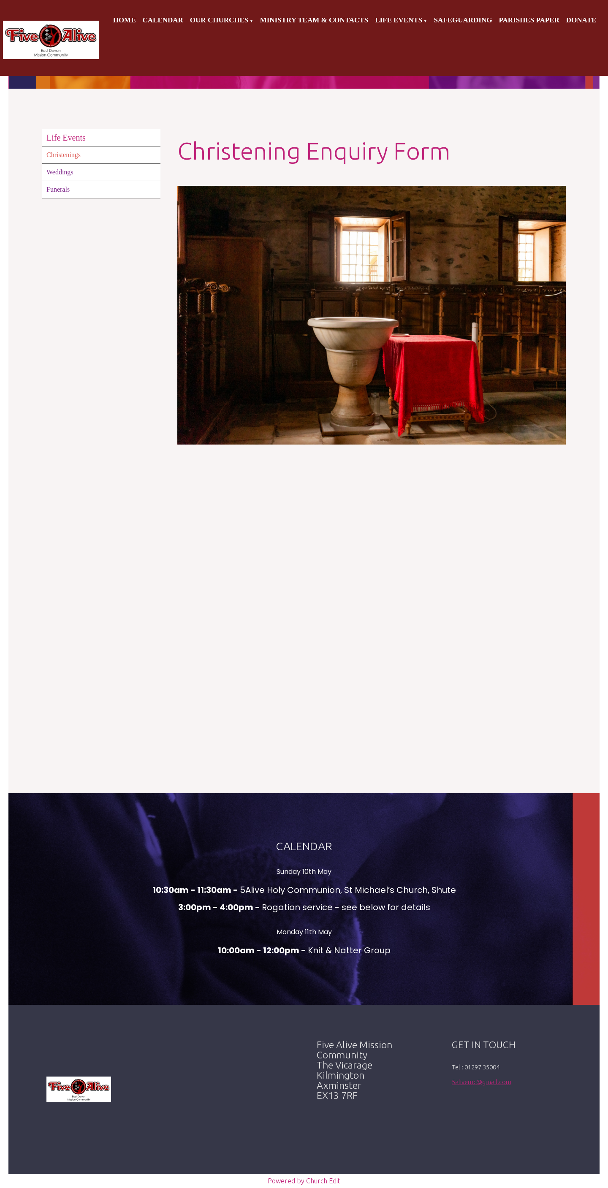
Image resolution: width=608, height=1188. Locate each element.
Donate (581, 20)
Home (124, 20)
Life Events (398, 20)
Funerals (58, 189)
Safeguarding (463, 20)
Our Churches (219, 20)
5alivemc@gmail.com (481, 1081)
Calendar (163, 20)
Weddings (59, 172)
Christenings (63, 154)
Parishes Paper (529, 20)
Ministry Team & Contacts (314, 20)
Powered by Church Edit (304, 1181)
